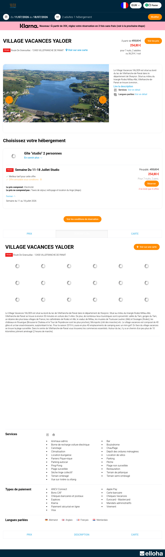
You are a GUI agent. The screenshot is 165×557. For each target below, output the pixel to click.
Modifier (155, 17)
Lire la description (123, 86)
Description (81, 233)
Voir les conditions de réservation (82, 219)
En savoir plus (33, 157)
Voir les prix (153, 41)
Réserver (151, 183)
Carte (135, 233)
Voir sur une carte (77, 50)
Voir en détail (133, 90)
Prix (29, 233)
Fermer (11, 196)
